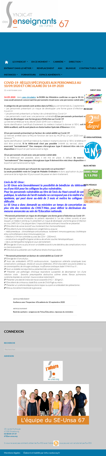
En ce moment (39, 61)
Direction (75, 61)
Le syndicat (19, 61)
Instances (10, 74)
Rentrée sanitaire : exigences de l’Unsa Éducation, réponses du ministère (45, 310)
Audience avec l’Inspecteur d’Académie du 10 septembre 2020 (45, 300)
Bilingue (71, 68)
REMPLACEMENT (45, 68)
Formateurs (28, 74)
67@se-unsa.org (10, 436)
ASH (60, 68)
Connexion (14, 331)
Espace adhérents (49, 74)
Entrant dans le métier (17, 68)
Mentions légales (12, 452)
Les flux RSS (87, 443)
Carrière (58, 61)
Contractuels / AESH (91, 68)
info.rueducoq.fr (52, 452)
